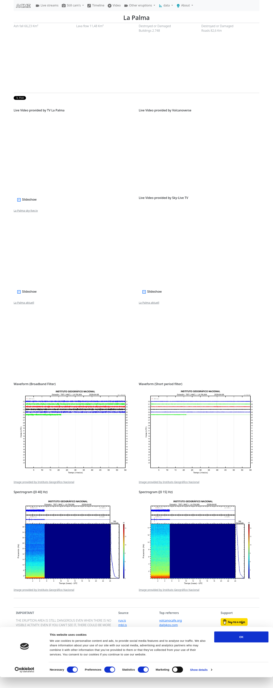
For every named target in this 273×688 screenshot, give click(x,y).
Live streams (46, 5)
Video (114, 5)
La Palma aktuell (24, 302)
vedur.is (123, 634)
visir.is (122, 629)
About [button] (183, 5)
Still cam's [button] (71, 5)
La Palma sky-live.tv (26, 210)
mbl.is (122, 625)
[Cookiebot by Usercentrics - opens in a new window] (24, 680)
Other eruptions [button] (138, 5)
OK (241, 647)
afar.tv (163, 634)
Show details (199, 680)
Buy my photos (231, 631)
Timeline (95, 5)
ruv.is (122, 620)
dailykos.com (168, 625)
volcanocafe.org (170, 620)
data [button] (164, 5)
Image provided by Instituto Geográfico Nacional (44, 482)
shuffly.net (166, 629)
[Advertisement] (136, 64)
